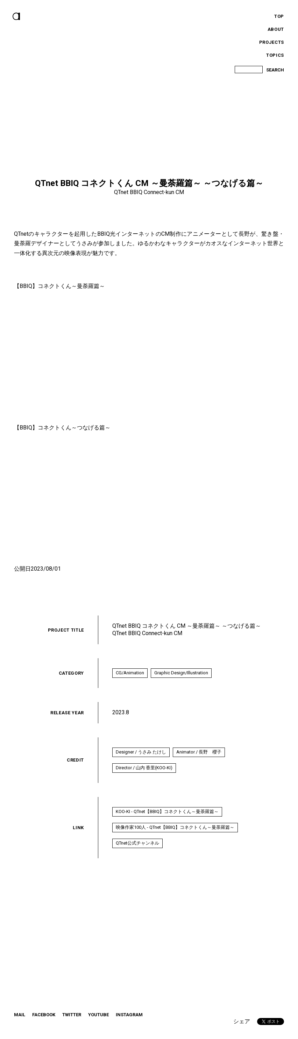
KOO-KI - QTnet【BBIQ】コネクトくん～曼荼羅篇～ (167, 816)
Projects (271, 42)
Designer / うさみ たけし (141, 754)
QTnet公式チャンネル (137, 850)
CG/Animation (130, 673)
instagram (129, 1022)
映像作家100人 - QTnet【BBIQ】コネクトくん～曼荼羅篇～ (175, 833)
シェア (241, 1021)
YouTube (98, 1022)
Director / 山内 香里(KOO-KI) (144, 770)
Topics (275, 55)
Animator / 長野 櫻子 (200, 754)
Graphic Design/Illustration (183, 673)
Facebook (43, 1022)
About (276, 29)
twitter (71, 1022)
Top (279, 16)
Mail (19, 1022)
